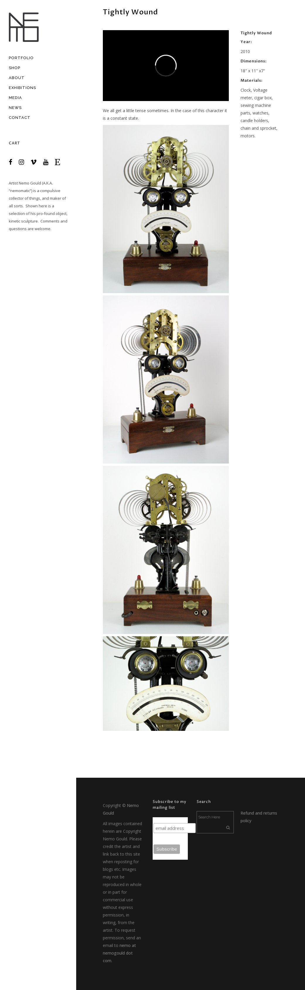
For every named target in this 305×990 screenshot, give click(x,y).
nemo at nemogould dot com (119, 953)
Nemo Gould (30, 183)
